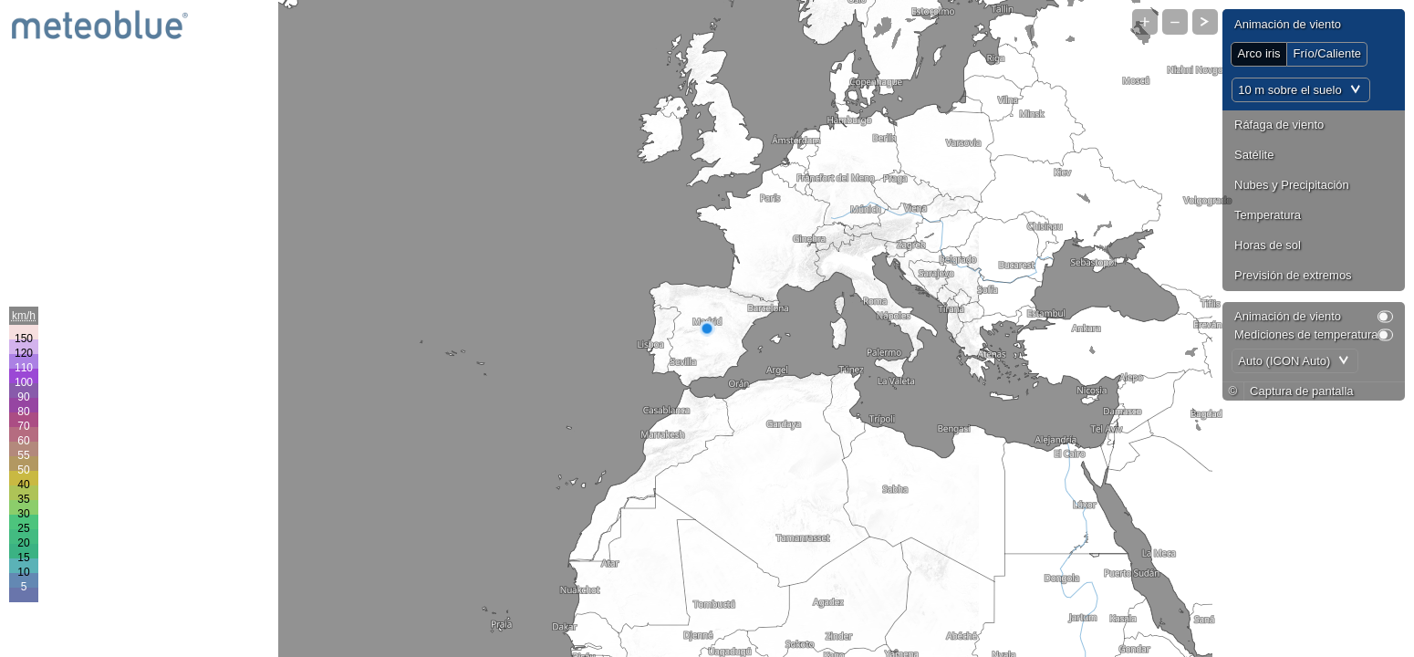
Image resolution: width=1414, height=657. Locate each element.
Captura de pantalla (1301, 391)
